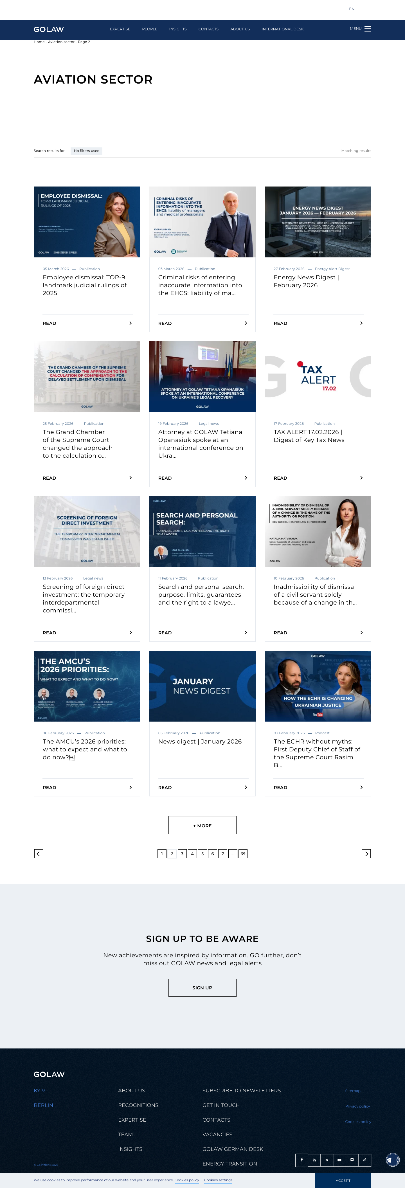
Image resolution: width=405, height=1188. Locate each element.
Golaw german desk (232, 1149)
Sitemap (353, 1091)
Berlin (43, 1105)
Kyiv (39, 1091)
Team (125, 1135)
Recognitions (138, 1105)
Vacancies (217, 1135)
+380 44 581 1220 (94, 9)
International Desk (283, 29)
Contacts (209, 29)
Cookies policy (187, 1180)
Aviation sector (61, 42)
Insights (177, 29)
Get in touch (221, 1105)
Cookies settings (218, 1180)
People (149, 29)
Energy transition (229, 1164)
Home (39, 42)
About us (240, 29)
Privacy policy (357, 1106)
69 (243, 853)
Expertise (120, 29)
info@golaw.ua (51, 9)
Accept (343, 1180)
